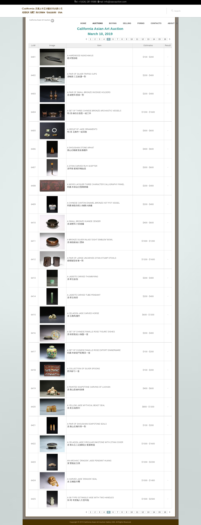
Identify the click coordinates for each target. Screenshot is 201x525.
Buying (112, 23)
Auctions (97, 23)
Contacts (156, 23)
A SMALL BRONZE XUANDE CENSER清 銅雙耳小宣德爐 (84, 222)
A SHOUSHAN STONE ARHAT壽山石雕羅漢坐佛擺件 (80, 148)
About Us (173, 23)
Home (83, 23)
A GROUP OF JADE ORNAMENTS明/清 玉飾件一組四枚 (82, 130)
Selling (127, 23)
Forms (140, 23)
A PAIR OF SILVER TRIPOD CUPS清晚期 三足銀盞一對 (82, 75)
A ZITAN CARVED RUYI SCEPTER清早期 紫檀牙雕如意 (82, 167)
